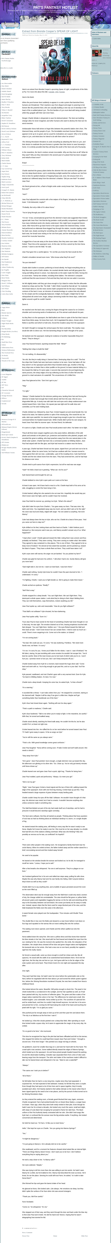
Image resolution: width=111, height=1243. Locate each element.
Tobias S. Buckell (7, 110)
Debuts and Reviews (99, 123)
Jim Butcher (5, 113)
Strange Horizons (7, 396)
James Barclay (6, 99)
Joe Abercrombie (7, 83)
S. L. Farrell (5, 137)
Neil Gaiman (5, 147)
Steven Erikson (6, 134)
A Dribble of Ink (98, 104)
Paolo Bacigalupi (7, 94)
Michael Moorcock (7, 203)
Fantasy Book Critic (99, 131)
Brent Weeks (5, 278)
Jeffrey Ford (5, 142)
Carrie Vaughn (6, 272)
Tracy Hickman (6, 155)
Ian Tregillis (5, 270)
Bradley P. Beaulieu (8, 102)
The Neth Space (98, 233)
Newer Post (25, 1236)
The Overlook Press (8, 353)
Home (55, 1236)
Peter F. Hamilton (7, 153)
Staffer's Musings (98, 206)
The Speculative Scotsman (101, 246)
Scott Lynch (5, 187)
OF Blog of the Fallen (100, 167)
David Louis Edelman (8, 131)
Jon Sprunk (5, 259)
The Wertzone (97, 251)
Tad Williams (6, 286)
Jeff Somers (5, 256)
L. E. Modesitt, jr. (7, 201)
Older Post (84, 1236)
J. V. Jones (5, 166)
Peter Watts (5, 275)
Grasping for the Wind (100, 156)
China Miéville (6, 198)
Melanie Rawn (6, 227)
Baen (3, 310)
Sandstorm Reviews (99, 185)
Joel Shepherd (6, 248)
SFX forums (5, 442)
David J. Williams (7, 283)
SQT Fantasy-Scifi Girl (100, 204)
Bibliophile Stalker (99, 112)
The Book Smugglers (99, 217)
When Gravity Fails (99, 259)
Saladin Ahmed (6, 91)
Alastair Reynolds (7, 230)
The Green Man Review (100, 225)
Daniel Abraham (7, 89)
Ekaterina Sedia (6, 246)
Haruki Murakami (7, 209)
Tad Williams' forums (8, 452)
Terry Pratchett (6, 224)
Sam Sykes (5, 265)
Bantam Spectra (6, 313)
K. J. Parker (5, 219)
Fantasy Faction (98, 133)
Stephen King (6, 177)
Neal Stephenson (7, 262)
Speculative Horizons (99, 201)
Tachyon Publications (8, 350)
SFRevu (4, 398)
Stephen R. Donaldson (8, 123)
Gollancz (4, 318)
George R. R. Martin (8, 190)
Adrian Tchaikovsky (8, 267)
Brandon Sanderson (8, 238)
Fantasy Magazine (98, 139)
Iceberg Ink (96, 159)
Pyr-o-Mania (97, 175)
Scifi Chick (96, 188)
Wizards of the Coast (8, 361)
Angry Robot (6, 307)
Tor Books (5, 355)
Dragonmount (6, 432)
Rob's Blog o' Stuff (99, 182)
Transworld (5, 358)
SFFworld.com (6, 424)
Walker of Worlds (98, 256)
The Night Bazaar (98, 235)
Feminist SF (97, 141)
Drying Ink (96, 125)
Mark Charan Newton (8, 211)
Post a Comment (27, 1232)
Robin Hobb (5, 158)
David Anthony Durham (9, 128)
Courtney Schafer (7, 240)
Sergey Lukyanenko (8, 184)
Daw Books (5, 315)
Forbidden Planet (98, 144)
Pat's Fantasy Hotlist (55, 7)
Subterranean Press (7, 347)
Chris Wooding (6, 291)
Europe (62, 92)
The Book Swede (98, 220)
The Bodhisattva (98, 214)
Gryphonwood (6, 401)
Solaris (4, 345)
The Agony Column (99, 212)
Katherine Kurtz (6, 179)
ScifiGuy (96, 190)
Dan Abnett (5, 86)
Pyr (3, 339)
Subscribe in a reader (6, 68)
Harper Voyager (6, 321)
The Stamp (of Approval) (101, 248)
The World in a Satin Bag (101, 254)
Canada (51, 92)
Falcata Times (97, 128)
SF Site (4, 382)
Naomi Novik (6, 214)
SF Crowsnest (6, 393)
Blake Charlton (6, 118)
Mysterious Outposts (99, 164)
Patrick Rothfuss (7, 233)
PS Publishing (6, 337)
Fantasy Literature (98, 136)
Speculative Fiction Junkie (101, 196)
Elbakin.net (5, 445)
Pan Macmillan (6, 329)
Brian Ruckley (6, 235)
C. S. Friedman (6, 145)
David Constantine (7, 121)
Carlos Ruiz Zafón (7, 294)
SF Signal (5, 377)
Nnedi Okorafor (6, 216)
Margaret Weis (6, 280)
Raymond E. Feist (7, 139)
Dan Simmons (6, 251)
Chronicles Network (8, 390)
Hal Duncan (5, 126)
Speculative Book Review (101, 193)
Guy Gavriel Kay (7, 169)
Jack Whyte (5, 288)
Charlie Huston (6, 163)
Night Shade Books (7, 323)
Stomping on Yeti (98, 209)
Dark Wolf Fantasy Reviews (101, 115)
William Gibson (6, 150)
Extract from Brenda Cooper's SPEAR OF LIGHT (50, 31)
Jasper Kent (5, 171)
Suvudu (4, 403)
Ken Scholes (5, 243)
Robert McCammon (8, 192)
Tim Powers (5, 222)
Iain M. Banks (6, 96)
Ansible (4, 379)
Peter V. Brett (6, 105)
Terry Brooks (6, 107)
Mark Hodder (6, 160)
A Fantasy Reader (98, 107)
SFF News (5, 385)
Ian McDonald (6, 195)
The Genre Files (98, 222)
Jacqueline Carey (7, 115)
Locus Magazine (7, 374)
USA (57, 92)
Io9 (3, 387)
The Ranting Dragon (99, 238)
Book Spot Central (7, 435)
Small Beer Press (7, 342)
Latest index (97, 38)
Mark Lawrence (6, 182)
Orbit (3, 326)
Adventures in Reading (100, 110)
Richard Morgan (7, 206)
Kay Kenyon (5, 174)
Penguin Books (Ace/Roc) (10, 331)
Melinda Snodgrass (7, 254)
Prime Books (6, 334)
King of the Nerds (98, 162)
